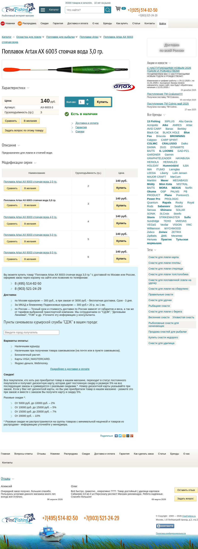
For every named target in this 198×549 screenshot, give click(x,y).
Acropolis (152, 125)
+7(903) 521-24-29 (101, 517)
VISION (177, 224)
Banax (169, 128)
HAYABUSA (183, 158)
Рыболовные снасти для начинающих (164, 324)
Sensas (151, 209)
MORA (163, 187)
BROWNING (177, 136)
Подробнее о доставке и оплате (70, 367)
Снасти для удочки (160, 300)
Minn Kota (165, 184)
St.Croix (164, 213)
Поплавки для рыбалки (60, 36)
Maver (165, 180)
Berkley (182, 128)
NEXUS (176, 187)
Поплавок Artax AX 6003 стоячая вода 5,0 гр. (30, 233)
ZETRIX (176, 232)
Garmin (169, 154)
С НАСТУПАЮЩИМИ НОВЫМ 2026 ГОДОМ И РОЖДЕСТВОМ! (169, 69)
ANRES (177, 125)
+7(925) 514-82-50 (145, 9)
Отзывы (41, 452)
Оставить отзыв (186, 489)
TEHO (167, 221)
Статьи (136, 23)
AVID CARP (154, 128)
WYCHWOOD (172, 228)
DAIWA (151, 147)
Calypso (152, 139)
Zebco (151, 232)
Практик (166, 239)
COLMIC (152, 143)
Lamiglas (174, 169)
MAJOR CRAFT (156, 176)
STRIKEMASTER (169, 217)
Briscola (161, 136)
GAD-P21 (183, 150)
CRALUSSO (169, 143)
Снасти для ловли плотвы (165, 262)
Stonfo (177, 213)
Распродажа (29, 23)
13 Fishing (153, 121)
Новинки (10, 23)
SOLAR (180, 209)
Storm (151, 217)
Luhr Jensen (180, 173)
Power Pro (153, 198)
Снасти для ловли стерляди (166, 268)
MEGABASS (180, 180)
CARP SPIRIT (169, 139)
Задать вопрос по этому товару (24, 129)
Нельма (152, 239)
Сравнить (11, 120)
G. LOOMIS (166, 150)
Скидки (44, 23)
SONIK (151, 213)
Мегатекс (177, 235)
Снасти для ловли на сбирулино (168, 288)
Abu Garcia (185, 121)
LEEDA (151, 173)
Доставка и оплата (77, 23)
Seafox (178, 206)
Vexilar (164, 224)
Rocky (179, 202)
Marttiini (151, 180)
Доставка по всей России (171, 47)
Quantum (152, 202)
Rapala (166, 202)
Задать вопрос (185, 497)
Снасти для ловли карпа (164, 257)
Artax (189, 125)
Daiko (184, 143)
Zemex (163, 232)
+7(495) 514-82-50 (60, 517)
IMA (149, 169)
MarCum (175, 176)
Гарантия (58, 23)
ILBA (186, 165)
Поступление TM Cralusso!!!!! (165, 93)
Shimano (166, 209)
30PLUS (170, 121)
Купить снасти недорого (163, 337)
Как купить (122, 23)
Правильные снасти (161, 294)
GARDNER (153, 154)
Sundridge (153, 221)
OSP (163, 191)
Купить (100, 102)
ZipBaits (152, 235)
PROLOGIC (172, 198)
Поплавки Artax (89, 36)
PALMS (175, 191)
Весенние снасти (159, 317)
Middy (151, 184)
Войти (162, 23)
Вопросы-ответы (23, 452)
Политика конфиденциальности (171, 532)
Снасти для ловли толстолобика (168, 274)
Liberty (164, 173)
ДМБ (164, 235)
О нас (95, 23)
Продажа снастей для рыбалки (168, 331)
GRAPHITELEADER (159, 158)
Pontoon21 (182, 195)
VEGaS (151, 224)
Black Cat (153, 132)
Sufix (187, 217)
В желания (30, 120)
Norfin (188, 187)
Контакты (150, 23)
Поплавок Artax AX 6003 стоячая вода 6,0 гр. (30, 251)
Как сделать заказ (144, 452)
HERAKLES (170, 161)
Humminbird (171, 165)
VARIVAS (180, 221)
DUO (163, 147)
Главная (5, 452)
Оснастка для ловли (28, 36)
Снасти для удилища (161, 343)
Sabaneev (164, 206)
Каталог (6, 36)
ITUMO (160, 169)
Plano (168, 195)
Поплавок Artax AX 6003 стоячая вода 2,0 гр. (30, 180)
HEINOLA (153, 161)
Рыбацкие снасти (159, 305)
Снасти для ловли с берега (165, 311)
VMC (189, 224)
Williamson (153, 228)
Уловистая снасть (183, 317)
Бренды (107, 23)
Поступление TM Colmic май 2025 (168, 103)
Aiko (165, 125)
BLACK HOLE (171, 132)
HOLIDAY (153, 165)
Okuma (151, 191)
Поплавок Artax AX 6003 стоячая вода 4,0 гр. (30, 216)
